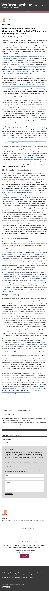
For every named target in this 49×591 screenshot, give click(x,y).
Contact (12, 584)
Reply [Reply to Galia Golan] (7, 442)
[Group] (16, 3)
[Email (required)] (24, 479)
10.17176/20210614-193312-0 (31, 424)
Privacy (17, 584)
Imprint (23, 584)
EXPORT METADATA (9, 414)
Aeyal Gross (10, 20)
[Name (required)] (24, 475)
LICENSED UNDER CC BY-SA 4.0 (24, 411)
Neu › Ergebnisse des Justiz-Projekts (24, 12)
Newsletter (5, 584)
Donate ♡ (24, 556)
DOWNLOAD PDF (8, 411)
